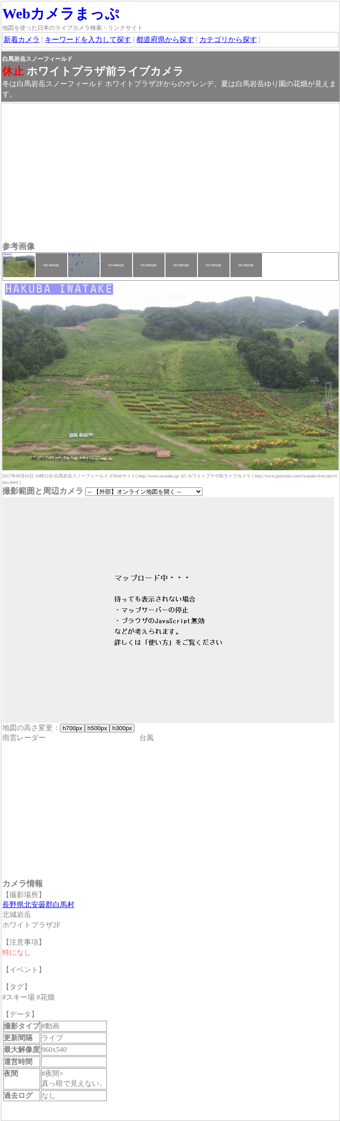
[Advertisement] (170, 173)
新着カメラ (22, 39)
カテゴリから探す (228, 39)
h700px (72, 728)
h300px (121, 728)
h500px (97, 728)
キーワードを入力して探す (88, 39)
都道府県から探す (165, 39)
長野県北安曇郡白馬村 (38, 904)
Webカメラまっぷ (60, 13)
